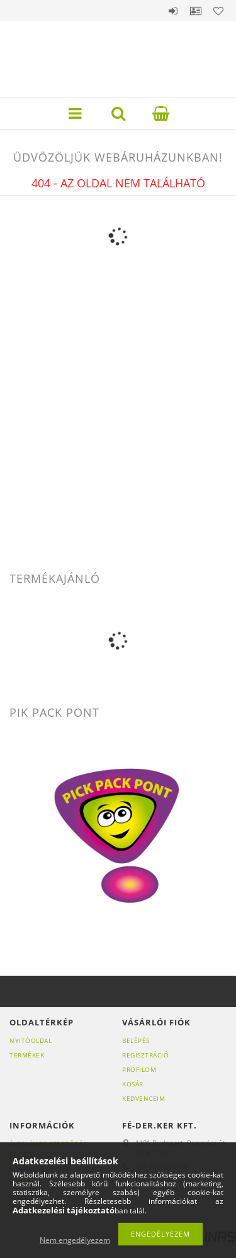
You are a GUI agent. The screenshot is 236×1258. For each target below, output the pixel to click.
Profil (195, 10)
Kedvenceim (143, 1098)
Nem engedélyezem (75, 1240)
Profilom (139, 1069)
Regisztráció (145, 1055)
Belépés (173, 10)
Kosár (132, 1083)
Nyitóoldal (30, 1040)
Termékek (26, 1055)
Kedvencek (218, 10)
